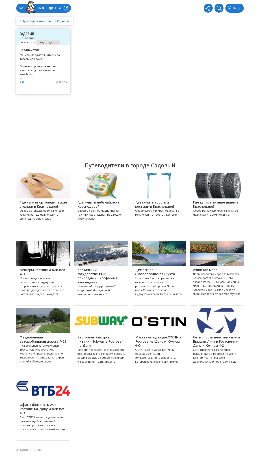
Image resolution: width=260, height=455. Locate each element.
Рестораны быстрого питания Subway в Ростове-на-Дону (100, 341)
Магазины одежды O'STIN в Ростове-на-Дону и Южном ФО (158, 341)
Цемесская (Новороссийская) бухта (155, 272)
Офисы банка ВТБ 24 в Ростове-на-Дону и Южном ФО (42, 408)
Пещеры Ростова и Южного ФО (42, 272)
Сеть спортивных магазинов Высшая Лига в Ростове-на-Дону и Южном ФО (216, 341)
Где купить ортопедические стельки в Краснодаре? (43, 204)
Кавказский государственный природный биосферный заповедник (97, 276)
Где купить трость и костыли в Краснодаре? (155, 204)
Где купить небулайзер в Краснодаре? (98, 204)
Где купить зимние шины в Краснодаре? (215, 204)
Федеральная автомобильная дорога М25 (43, 339)
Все (22, 81)
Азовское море (205, 270)
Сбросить (61, 81)
